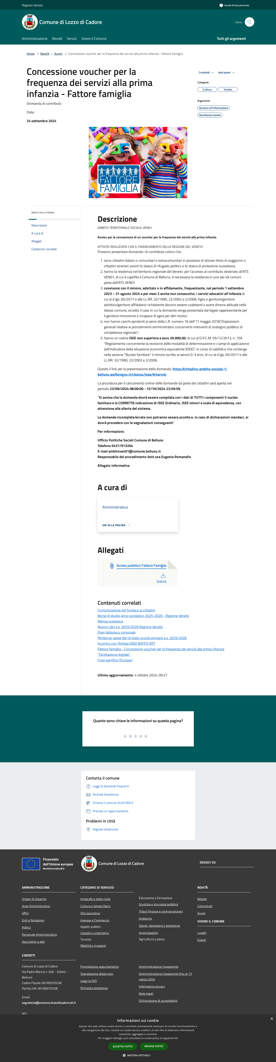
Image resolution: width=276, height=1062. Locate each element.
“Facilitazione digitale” (114, 654)
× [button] (271, 1018)
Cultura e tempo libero (95, 906)
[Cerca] (249, 22)
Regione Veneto (32, 5)
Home (31, 53)
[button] (138, 1055)
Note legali (146, 993)
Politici (26, 927)
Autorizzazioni (148, 932)
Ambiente (145, 918)
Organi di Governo (34, 899)
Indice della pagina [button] (42, 212)
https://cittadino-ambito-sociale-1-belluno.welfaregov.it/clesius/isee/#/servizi (162, 371)
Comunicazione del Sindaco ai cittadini (126, 610)
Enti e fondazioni (33, 920)
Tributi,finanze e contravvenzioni (161, 911)
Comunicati (205, 906)
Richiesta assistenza (94, 988)
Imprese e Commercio (94, 920)
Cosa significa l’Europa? (115, 660)
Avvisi (58, 53)
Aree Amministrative (36, 906)
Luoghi (201, 932)
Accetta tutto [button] (123, 1046)
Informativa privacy (152, 986)
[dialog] (138, 1038)
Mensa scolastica (110, 621)
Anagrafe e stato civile (95, 899)
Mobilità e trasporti (93, 945)
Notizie (202, 899)
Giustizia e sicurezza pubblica (158, 904)
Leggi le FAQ (88, 980)
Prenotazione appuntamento (99, 966)
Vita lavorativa (90, 913)
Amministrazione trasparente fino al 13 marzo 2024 (165, 976)
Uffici (25, 913)
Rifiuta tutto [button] (153, 1046)
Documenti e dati (33, 941)
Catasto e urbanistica (94, 933)
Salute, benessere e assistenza (159, 925)
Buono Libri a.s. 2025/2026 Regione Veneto (130, 626)
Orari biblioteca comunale (117, 632)
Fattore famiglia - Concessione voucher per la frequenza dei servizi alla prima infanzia (161, 649)
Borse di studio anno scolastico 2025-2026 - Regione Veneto (143, 615)
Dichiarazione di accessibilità (158, 1000)
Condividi (207, 72)
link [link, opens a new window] (176, 1038)
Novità (44, 53)
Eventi (201, 939)
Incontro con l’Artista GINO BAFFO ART (126, 643)
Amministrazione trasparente (158, 966)
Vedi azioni (227, 72)
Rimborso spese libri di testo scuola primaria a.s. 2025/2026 (142, 638)
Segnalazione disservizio (96, 973)
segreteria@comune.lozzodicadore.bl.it (49, 1002)
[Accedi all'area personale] (234, 5)
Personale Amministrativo (39, 934)
